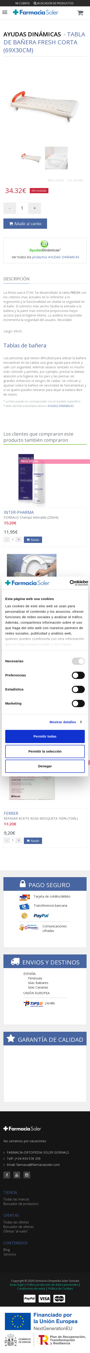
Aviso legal (17, 1285)
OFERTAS (11, 1215)
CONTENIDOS (15, 1242)
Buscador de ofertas (18, 1227)
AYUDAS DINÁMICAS (61, 406)
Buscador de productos (53, 3)
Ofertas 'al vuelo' (15, 1231)
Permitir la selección (45, 751)
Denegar (45, 766)
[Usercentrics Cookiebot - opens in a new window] (69, 583)
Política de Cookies (60, 1288)
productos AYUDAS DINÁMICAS (55, 257)
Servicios (9, 1254)
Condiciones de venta (31, 1288)
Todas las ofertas (16, 1222)
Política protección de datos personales (52, 1285)
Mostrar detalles (63, 722)
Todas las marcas (16, 1199)
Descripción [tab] (16, 278)
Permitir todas (45, 736)
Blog (6, 1250)
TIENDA (10, 1192)
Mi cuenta (22, 3)
